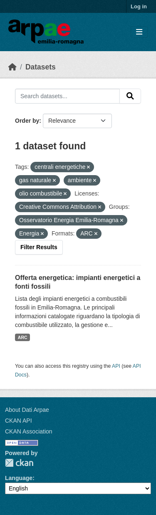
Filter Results (38, 247)
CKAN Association (28, 431)
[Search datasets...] (67, 96)
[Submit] (130, 96)
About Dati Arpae (27, 409)
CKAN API (18, 420)
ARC (22, 337)
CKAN (19, 462)
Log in (139, 6)
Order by (27, 120)
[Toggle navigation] (139, 32)
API (116, 366)
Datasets (40, 67)
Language (18, 478)
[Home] (12, 67)
